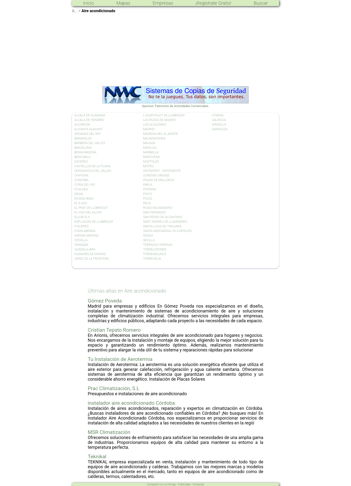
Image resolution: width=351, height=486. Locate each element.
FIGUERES (81, 226)
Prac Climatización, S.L (113, 388)
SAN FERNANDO (154, 212)
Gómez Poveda (105, 301)
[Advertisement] (175, 50)
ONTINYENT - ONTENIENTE (162, 171)
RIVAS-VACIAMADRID (157, 208)
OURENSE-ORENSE (156, 175)
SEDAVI (148, 235)
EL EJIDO (80, 203)
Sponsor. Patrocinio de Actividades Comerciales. (175, 104)
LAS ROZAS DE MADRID (159, 120)
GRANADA (81, 245)
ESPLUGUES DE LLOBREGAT (93, 221)
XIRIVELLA (219, 124)
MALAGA (149, 143)
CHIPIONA (81, 175)
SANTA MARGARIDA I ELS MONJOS (167, 231)
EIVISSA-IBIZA (83, 198)
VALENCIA (219, 120)
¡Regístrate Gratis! (213, 3)
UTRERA (218, 115)
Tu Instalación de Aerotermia (120, 359)
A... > (76, 11)
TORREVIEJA (152, 258)
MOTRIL (148, 166)
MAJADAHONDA (154, 138)
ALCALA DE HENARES (89, 120)
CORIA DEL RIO (84, 184)
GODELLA (81, 240)
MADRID (149, 129)
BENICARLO (82, 157)
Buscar (261, 3)
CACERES (81, 161)
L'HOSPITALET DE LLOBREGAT (164, 115)
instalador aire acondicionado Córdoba (131, 403)
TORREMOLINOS (154, 254)
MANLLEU (150, 147)
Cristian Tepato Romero (114, 330)
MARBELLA (150, 152)
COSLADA (81, 189)
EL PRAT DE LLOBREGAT (91, 208)
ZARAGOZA (219, 129)
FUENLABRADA (85, 231)
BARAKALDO (83, 138)
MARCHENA (151, 157)
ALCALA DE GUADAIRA (89, 115)
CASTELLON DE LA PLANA (92, 166)
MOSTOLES (151, 161)
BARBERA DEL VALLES (89, 143)
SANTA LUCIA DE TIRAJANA (162, 226)
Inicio (88, 3)
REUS (147, 203)
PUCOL (148, 198)
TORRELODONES (154, 249)
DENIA (78, 194)
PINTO (147, 194)
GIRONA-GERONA (86, 235)
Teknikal (97, 456)
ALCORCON (82, 124)
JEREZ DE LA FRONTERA (91, 258)
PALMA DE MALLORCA (158, 180)
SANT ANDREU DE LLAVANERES (165, 221)
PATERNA (149, 189)
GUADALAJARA (84, 249)
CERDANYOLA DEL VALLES (92, 171)
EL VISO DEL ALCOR (88, 212)
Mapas (123, 3)
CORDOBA (81, 180)
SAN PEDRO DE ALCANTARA (162, 217)
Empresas (163, 3)
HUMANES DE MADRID (90, 254)
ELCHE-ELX (82, 217)
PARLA (147, 184)
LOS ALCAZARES (154, 124)
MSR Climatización (109, 432)
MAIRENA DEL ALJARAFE (160, 134)
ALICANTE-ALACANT (88, 129)
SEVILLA (149, 240)
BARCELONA (83, 147)
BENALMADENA (85, 152)
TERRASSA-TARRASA (158, 245)
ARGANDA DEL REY (87, 134)
